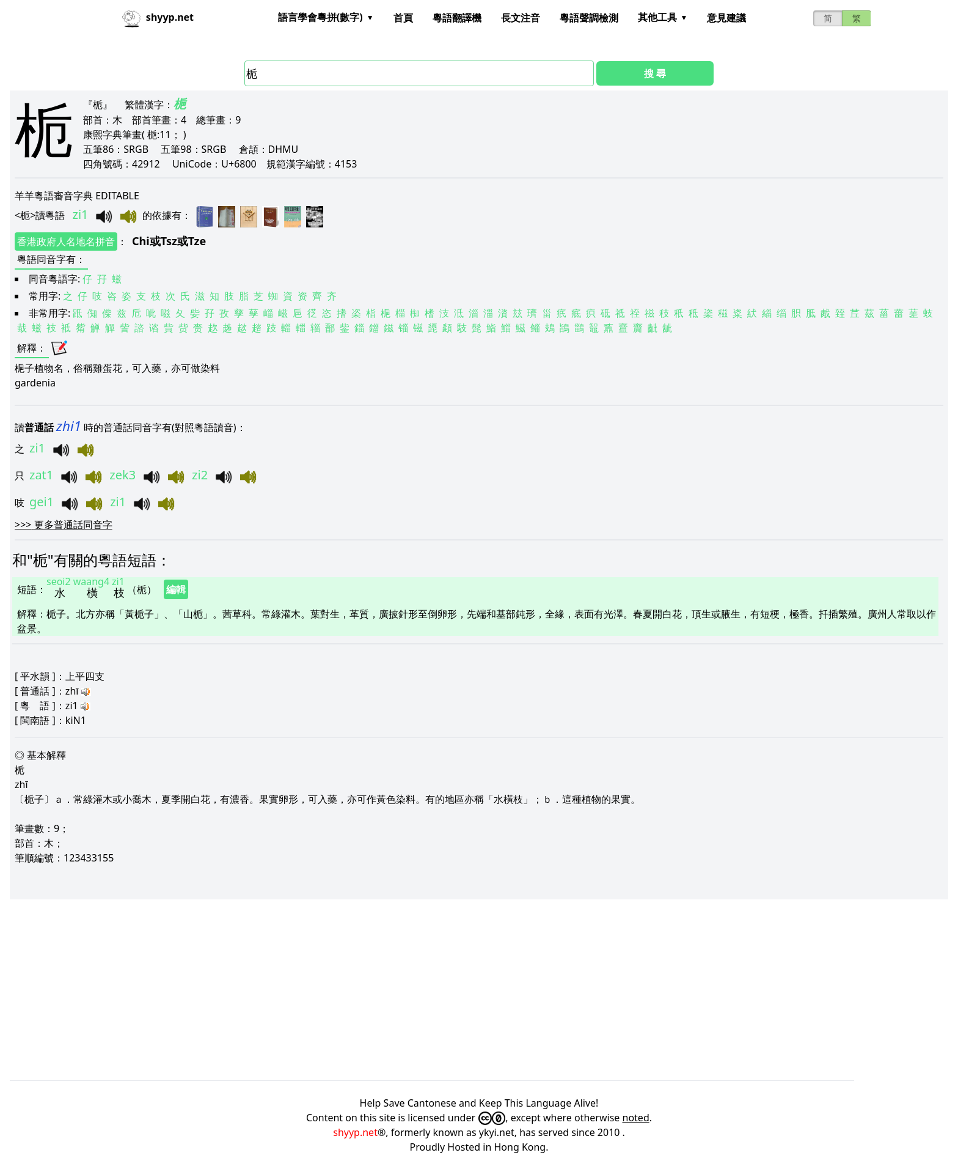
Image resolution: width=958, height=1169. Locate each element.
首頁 (403, 17)
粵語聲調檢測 (589, 17)
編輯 (176, 589)
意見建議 (726, 17)
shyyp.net (355, 1132)
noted (636, 1117)
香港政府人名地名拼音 (66, 241)
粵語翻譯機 (457, 17)
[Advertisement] (376, 989)
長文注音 (520, 17)
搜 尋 (655, 73)
